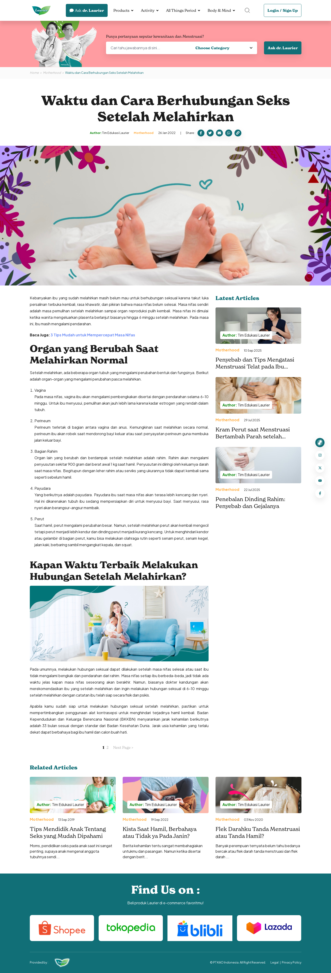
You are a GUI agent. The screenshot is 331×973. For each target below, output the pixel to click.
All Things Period (181, 10)
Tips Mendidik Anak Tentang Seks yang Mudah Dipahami (68, 832)
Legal (274, 962)
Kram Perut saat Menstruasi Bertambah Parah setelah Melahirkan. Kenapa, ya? (253, 436)
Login (273, 10)
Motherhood (52, 72)
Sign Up (290, 10)
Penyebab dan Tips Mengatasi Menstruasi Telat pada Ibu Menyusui (255, 366)
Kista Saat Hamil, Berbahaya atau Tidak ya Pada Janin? (159, 832)
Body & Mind (219, 10)
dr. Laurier (87, 10)
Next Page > (123, 747)
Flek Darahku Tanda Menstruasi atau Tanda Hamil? (258, 832)
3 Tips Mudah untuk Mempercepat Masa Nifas (93, 334)
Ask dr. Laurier (283, 48)
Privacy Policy (291, 962)
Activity (148, 10)
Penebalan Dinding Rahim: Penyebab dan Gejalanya (250, 502)
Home (34, 72)
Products (121, 10)
